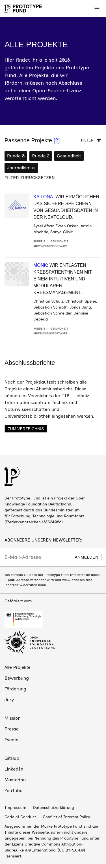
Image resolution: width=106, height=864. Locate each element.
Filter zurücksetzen (30, 177)
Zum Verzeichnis (26, 428)
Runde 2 (40, 156)
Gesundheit (69, 156)
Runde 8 (16, 156)
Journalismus (21, 167)
